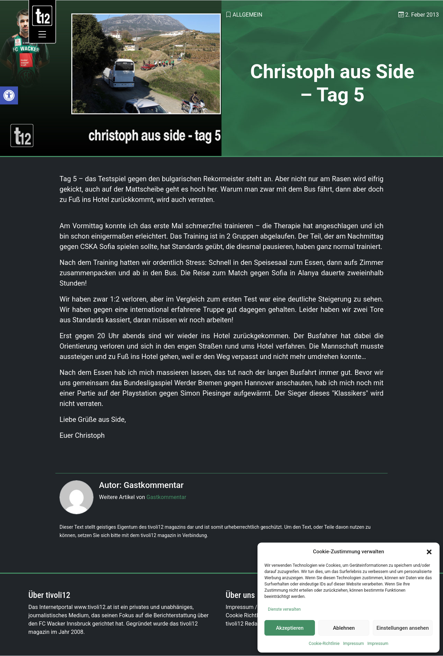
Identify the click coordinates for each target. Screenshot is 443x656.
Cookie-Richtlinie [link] (324, 643)
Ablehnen (344, 628)
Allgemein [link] (247, 14)
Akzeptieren (290, 628)
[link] (9, 95)
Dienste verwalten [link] (284, 609)
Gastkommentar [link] (166, 497)
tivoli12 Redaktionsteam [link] (255, 623)
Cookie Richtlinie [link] (246, 615)
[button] (429, 551)
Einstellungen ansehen (403, 628)
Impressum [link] (353, 643)
